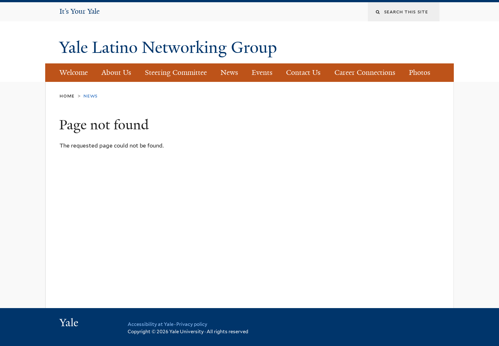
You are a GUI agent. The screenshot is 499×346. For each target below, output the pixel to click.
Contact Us (303, 72)
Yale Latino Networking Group (170, 47)
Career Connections (364, 72)
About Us (116, 72)
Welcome (74, 72)
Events (262, 72)
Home (67, 96)
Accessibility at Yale (150, 324)
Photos (419, 72)
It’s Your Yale (80, 11)
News (229, 72)
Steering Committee (176, 72)
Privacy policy (191, 324)
